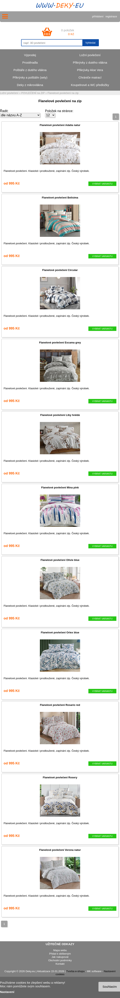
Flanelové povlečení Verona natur (60, 849)
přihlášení (97, 16)
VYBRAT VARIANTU (102, 184)
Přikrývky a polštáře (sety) (30, 77)
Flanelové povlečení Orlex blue (60, 632)
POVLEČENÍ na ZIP (33, 92)
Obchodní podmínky (60, 960)
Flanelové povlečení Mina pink (60, 487)
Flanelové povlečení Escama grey (60, 342)
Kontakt (60, 963)
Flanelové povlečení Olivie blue (60, 559)
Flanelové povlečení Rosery (60, 777)
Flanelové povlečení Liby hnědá (60, 415)
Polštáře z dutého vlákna (30, 70)
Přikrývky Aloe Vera (90, 70)
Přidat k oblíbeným (60, 953)
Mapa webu (60, 950)
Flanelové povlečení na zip (63, 92)
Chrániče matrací (90, 77)
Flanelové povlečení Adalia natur (60, 125)
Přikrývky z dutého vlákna (90, 62)
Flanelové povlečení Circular (60, 270)
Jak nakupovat (60, 956)
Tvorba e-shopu (75, 971)
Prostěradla (30, 62)
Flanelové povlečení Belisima (60, 197)
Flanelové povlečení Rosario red (60, 704)
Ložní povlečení (89, 55)
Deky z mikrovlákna (30, 85)
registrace (111, 16)
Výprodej (30, 55)
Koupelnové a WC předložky (90, 85)
